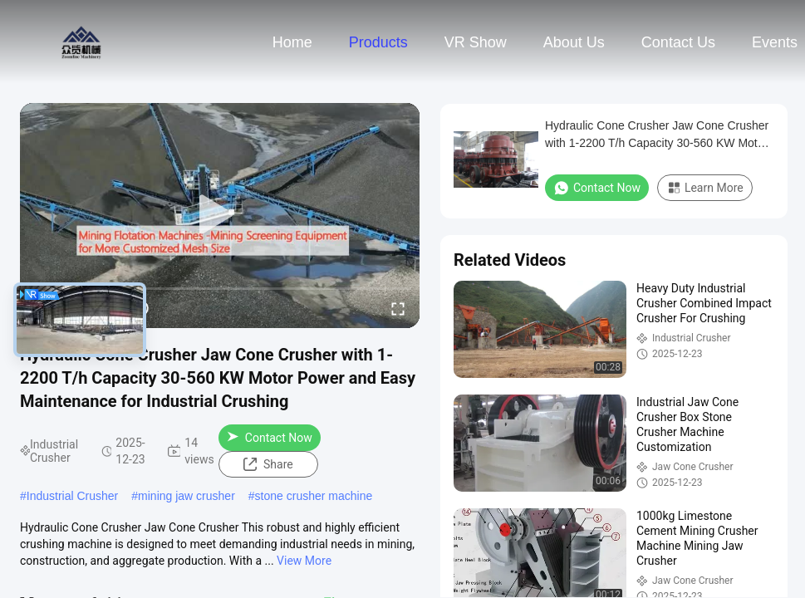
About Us (574, 42)
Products (378, 42)
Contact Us (678, 42)
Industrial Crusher (73, 495)
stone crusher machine (314, 495)
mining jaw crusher (186, 495)
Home (292, 42)
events (775, 42)
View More (304, 560)
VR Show (475, 42)
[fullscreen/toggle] (398, 308)
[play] (220, 215)
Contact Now (269, 437)
